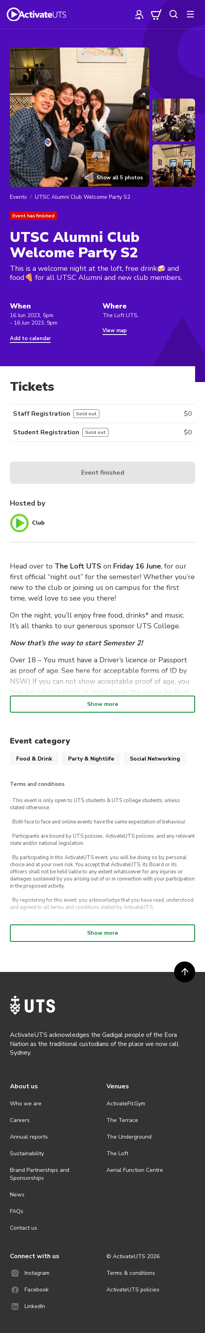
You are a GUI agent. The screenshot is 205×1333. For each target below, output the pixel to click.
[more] (190, 14)
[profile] (139, 14)
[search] (173, 14)
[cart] (156, 14)
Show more (102, 704)
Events (18, 197)
